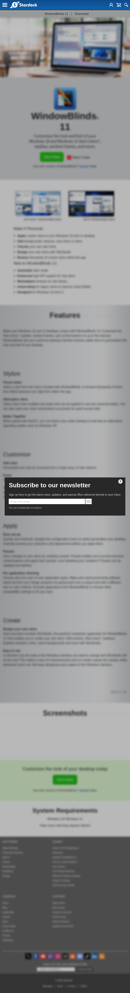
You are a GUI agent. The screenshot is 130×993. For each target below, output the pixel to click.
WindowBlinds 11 (56, 13)
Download (82, 13)
